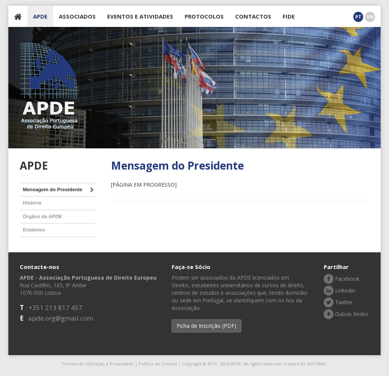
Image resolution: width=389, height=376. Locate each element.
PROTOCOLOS (204, 16)
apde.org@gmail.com (60, 318)
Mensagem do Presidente (52, 189)
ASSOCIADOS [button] (77, 16)
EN (370, 17)
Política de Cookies (158, 364)
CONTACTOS (253, 16)
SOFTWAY (316, 364)
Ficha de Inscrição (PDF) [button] (206, 325)
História (32, 203)
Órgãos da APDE (42, 216)
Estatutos (34, 230)
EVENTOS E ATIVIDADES (140, 16)
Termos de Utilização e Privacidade (98, 364)
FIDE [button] (289, 16)
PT (358, 17)
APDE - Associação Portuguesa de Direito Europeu (50, 85)
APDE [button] (40, 16)
